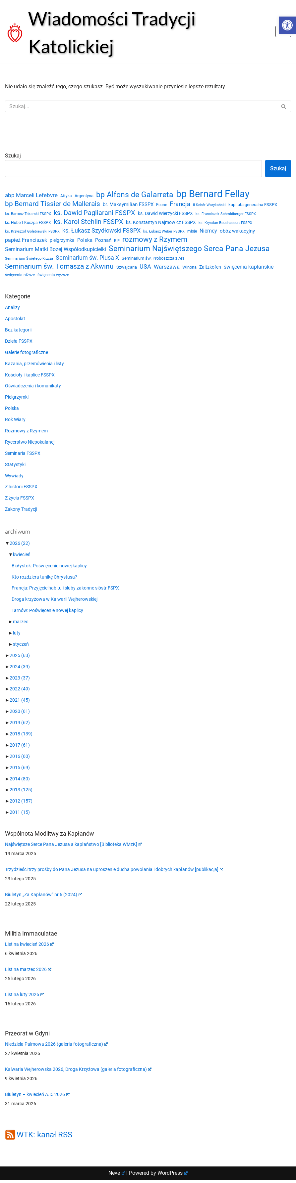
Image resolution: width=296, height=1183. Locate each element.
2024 (20, 669)
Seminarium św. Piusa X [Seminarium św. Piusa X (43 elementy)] (87, 258)
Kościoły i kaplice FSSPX (30, 377)
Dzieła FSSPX (18, 343)
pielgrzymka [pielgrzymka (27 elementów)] (62, 241)
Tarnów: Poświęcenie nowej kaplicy (47, 613)
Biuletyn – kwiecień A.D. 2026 (37, 1097)
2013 (21, 793)
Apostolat (15, 321)
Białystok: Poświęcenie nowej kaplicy (49, 568)
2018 (21, 737)
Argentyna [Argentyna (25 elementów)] (84, 196)
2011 (20, 815)
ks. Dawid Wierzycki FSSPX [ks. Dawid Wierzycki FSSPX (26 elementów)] (165, 213)
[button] (287, 25)
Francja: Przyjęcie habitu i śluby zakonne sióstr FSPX (65, 590)
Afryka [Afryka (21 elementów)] (66, 196)
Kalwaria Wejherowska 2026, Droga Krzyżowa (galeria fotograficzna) (78, 1072)
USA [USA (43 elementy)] (145, 268)
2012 (21, 804)
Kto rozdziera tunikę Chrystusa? (44, 579)
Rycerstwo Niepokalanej (29, 444)
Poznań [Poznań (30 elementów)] (103, 241)
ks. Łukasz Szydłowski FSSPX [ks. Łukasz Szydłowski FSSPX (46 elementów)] (101, 231)
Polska (12, 411)
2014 (20, 782)
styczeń (21, 647)
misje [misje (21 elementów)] (192, 232)
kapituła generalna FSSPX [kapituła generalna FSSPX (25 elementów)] (252, 204)
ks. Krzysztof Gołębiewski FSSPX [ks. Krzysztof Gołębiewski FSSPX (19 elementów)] (32, 232)
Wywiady (14, 478)
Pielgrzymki (17, 399)
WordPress (172, 1176)
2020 (20, 714)
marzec (20, 624)
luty (17, 635)
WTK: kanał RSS (44, 1138)
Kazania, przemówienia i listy (34, 366)
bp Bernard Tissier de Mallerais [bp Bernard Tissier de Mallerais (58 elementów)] (52, 204)
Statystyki (15, 467)
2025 (20, 658)
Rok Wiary (15, 422)
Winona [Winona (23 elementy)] (189, 268)
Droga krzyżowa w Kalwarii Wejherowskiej (54, 602)
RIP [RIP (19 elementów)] (117, 242)
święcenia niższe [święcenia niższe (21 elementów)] (20, 277)
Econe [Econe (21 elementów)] (161, 205)
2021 (20, 703)
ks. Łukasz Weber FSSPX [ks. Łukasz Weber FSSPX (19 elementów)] (164, 232)
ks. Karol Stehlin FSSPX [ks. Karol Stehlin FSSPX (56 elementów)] (88, 222)
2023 (20, 680)
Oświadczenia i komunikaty (33, 388)
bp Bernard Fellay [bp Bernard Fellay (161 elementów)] (213, 194)
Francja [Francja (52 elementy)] (180, 204)
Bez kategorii (18, 332)
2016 (20, 759)
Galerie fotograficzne (26, 354)
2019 (20, 725)
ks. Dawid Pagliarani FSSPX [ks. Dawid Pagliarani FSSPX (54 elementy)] (94, 213)
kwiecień (21, 557)
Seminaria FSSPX (22, 456)
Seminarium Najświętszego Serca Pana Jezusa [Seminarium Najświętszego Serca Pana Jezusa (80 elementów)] (189, 250)
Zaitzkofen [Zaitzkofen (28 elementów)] (210, 268)
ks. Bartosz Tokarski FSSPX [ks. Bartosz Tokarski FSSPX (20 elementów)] (28, 214)
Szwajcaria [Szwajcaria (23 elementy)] (126, 268)
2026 (20, 545)
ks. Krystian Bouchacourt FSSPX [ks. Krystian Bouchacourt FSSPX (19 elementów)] (225, 223)
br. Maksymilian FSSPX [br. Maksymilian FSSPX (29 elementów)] (128, 205)
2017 (20, 748)
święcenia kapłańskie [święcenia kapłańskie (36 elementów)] (248, 268)
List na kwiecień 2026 (29, 947)
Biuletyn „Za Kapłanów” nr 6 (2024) (43, 897)
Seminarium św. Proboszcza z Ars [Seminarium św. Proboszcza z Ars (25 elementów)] (153, 259)
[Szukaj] (140, 106)
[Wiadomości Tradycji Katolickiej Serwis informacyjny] (135, 32)
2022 (20, 692)
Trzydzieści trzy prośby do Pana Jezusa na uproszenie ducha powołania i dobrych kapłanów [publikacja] (114, 872)
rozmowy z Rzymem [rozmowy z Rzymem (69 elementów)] (154, 240)
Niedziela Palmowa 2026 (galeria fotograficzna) (56, 1047)
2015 (20, 770)
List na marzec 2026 (28, 972)
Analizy (12, 309)
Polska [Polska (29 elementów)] (84, 241)
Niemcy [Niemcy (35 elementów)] (208, 232)
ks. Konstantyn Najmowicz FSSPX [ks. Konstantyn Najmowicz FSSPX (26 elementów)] (161, 223)
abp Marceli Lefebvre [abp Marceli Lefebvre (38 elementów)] (31, 195)
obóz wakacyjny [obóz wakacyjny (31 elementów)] (237, 232)
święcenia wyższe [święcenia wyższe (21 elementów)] (53, 277)
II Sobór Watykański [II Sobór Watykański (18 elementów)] (209, 205)
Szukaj (13, 156)
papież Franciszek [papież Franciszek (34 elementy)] (26, 241)
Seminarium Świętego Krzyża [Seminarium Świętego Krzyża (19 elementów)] (29, 260)
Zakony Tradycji (21, 512)
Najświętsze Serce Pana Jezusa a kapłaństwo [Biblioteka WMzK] (73, 847)
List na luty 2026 (24, 997)
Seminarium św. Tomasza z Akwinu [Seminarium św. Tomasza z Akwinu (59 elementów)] (59, 268)
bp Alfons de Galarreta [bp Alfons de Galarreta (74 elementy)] (134, 195)
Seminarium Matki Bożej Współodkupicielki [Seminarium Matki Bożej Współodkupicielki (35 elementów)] (55, 251)
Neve (116, 1176)
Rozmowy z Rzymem (26, 433)
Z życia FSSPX (19, 501)
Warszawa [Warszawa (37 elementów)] (167, 268)
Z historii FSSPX (21, 489)
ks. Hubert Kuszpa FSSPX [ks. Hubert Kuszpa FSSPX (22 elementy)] (28, 223)
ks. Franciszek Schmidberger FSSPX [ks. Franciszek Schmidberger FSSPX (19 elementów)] (226, 214)
